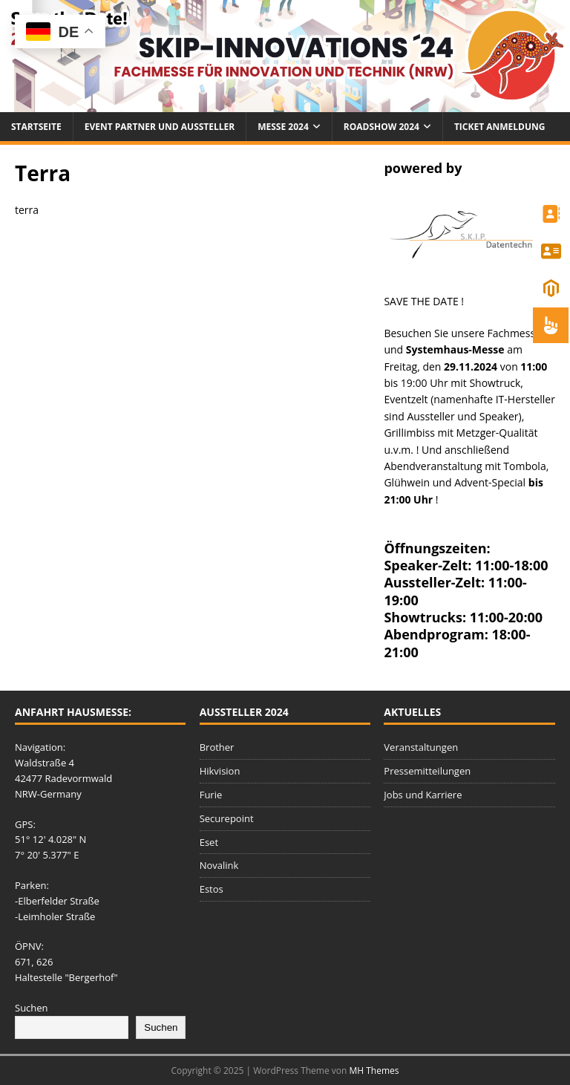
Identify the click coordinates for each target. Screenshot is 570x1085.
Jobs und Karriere (423, 794)
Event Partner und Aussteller (160, 126)
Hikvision (220, 771)
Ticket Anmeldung (500, 126)
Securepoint (227, 818)
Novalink (219, 865)
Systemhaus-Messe (455, 349)
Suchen (31, 1007)
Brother (217, 747)
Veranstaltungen (421, 747)
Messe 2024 (283, 126)
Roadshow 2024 (381, 126)
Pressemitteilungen (427, 771)
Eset (209, 842)
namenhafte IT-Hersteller (494, 399)
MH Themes (374, 1070)
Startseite (36, 126)
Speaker (499, 416)
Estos (211, 889)
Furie (211, 794)
